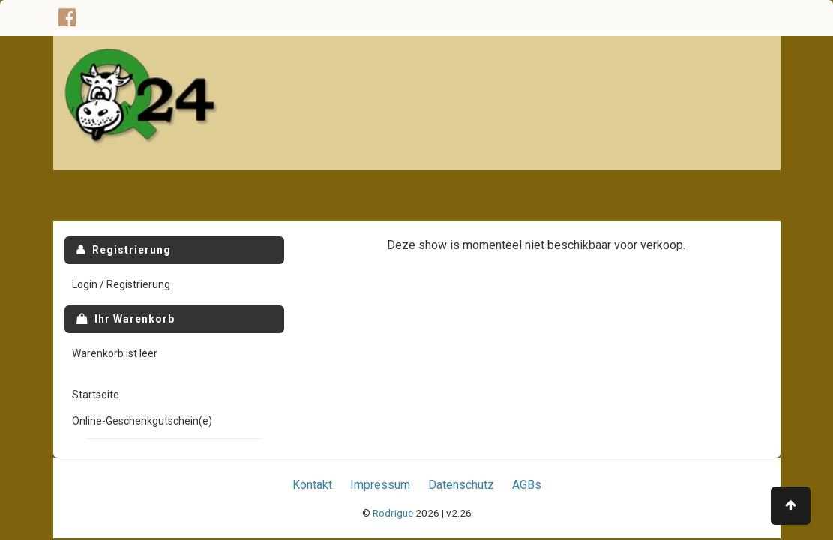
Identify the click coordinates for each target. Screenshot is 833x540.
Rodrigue (393, 513)
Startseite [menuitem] (95, 394)
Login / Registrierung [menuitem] (121, 284)
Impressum (380, 485)
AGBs (526, 485)
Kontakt (312, 485)
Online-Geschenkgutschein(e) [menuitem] (142, 421)
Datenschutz (461, 485)
